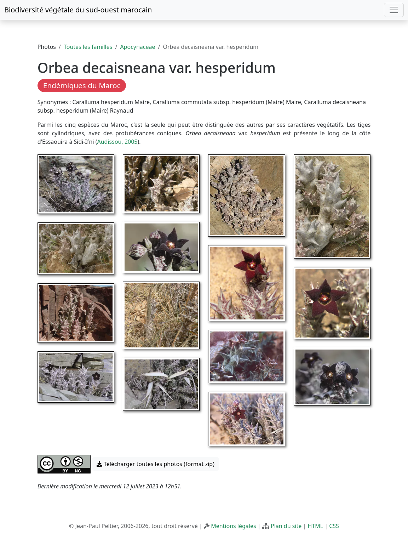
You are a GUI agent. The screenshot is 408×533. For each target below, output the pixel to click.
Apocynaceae (137, 47)
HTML (315, 526)
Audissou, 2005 (117, 142)
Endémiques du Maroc (82, 85)
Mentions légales (233, 526)
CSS (334, 526)
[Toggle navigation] (394, 10)
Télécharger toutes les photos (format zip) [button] (155, 464)
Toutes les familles (88, 47)
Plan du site (286, 526)
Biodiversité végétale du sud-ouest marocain (78, 10)
